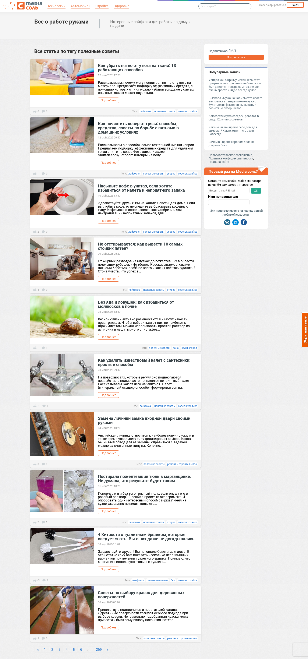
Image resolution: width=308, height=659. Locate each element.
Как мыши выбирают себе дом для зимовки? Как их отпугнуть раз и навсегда (233, 130)
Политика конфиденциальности (231, 158)
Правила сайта (219, 162)
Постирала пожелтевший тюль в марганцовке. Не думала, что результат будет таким (144, 478)
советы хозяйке (187, 111)
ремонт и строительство (182, 464)
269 (99, 649)
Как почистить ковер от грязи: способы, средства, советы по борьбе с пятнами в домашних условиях (138, 127)
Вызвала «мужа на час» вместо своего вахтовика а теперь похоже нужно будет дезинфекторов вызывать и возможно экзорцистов (235, 103)
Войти (295, 5)
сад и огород (189, 347)
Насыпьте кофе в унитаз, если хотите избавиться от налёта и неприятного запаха (141, 188)
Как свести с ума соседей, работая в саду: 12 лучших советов (234, 117)
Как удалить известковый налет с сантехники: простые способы (144, 362)
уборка (171, 173)
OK (256, 190)
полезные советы (164, 111)
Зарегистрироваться (272, 5)
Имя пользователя (223, 196)
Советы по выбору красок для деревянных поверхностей (141, 594)
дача (176, 347)
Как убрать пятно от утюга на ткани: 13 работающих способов (137, 67)
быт (173, 580)
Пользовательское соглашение (230, 155)
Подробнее (108, 100)
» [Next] (108, 649)
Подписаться (236, 57)
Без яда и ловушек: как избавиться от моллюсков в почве (136, 304)
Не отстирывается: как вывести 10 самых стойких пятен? (140, 246)
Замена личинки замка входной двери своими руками (144, 420)
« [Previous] (38, 649)
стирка (171, 289)
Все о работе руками (61, 21)
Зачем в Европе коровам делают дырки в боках (231, 143)
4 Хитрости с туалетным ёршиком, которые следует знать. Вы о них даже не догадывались (146, 536)
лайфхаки (146, 111)
